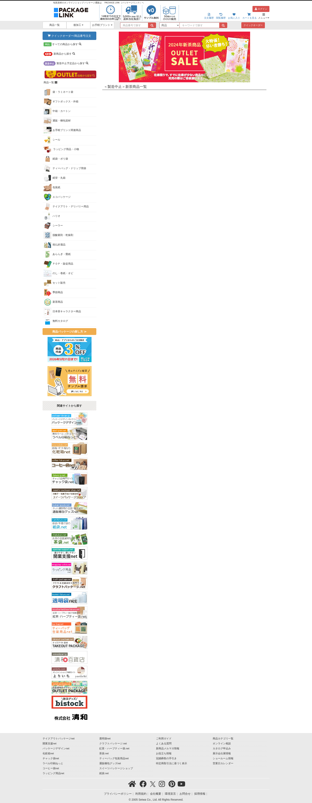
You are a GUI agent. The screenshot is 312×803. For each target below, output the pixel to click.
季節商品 (53, 292)
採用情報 (199, 793)
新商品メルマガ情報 (167, 748)
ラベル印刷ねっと (53, 763)
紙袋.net (104, 773)
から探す (62, 44)
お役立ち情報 (164, 753)
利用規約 (140, 793)
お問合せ (185, 793)
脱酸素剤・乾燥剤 (58, 235)
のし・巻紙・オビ (58, 273)
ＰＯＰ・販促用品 (58, 264)
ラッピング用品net (53, 773)
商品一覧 (54, 25)
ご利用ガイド (164, 738)
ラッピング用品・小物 (61, 149)
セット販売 (54, 283)
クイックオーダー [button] (253, 25)
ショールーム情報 (223, 758)
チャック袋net (51, 758)
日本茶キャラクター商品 (62, 311)
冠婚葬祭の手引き (166, 758)
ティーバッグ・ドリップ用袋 (65, 168)
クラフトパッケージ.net (113, 743)
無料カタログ (56, 321)
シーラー (53, 225)
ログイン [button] (261, 9)
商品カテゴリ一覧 (223, 738)
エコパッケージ (57, 197)
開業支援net (50, 743)
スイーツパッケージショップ (116, 768)
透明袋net (105, 738)
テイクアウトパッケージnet (59, 738)
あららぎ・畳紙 (57, 254)
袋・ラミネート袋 (58, 92)
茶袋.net (104, 753)
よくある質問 (164, 743)
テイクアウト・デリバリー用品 (66, 206)
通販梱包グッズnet (110, 763)
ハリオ (52, 216)
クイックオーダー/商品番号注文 (69, 35)
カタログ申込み (222, 748)
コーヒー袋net (51, 768)
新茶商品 (53, 302)
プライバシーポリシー (118, 793)
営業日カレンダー (223, 763)
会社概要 (155, 793)
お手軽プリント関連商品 (62, 130)
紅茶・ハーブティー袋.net (114, 748)
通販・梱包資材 (57, 120)
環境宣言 (170, 793)
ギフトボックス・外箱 (61, 101)
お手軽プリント (102, 25)
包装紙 (52, 187)
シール (52, 140)
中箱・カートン (57, 111)
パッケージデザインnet (56, 748)
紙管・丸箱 (54, 178)
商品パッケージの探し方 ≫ (69, 331)
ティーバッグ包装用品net (114, 758)
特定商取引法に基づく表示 (171, 763)
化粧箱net (48, 753)
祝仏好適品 (54, 244)
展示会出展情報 (222, 753)
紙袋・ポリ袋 (56, 159)
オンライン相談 (222, 743)
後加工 (78, 25)
